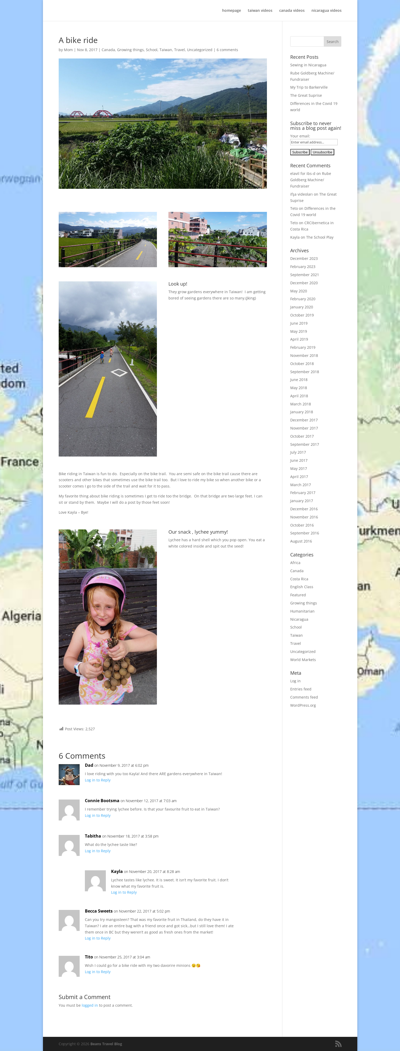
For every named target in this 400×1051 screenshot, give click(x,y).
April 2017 (299, 476)
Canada (108, 49)
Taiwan (166, 49)
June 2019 (299, 323)
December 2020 (304, 282)
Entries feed (300, 689)
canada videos (292, 11)
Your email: (300, 135)
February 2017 (302, 492)
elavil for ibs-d (302, 173)
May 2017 (298, 468)
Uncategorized (199, 49)
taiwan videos (260, 11)
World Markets (303, 659)
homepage (231, 11)
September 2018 (304, 371)
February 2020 (302, 298)
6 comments (227, 49)
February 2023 (302, 266)
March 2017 (300, 484)
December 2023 (304, 258)
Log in (295, 680)
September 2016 (304, 532)
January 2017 (301, 500)
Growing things (130, 49)
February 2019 (302, 347)
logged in (90, 1005)
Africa (295, 562)
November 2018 (304, 355)
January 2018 (301, 411)
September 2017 (304, 444)
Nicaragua (299, 619)
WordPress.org (303, 705)
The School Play (319, 237)
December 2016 (304, 508)
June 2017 (299, 460)
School (151, 49)
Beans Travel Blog (106, 1043)
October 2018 (302, 363)
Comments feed (304, 697)
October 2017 (302, 436)
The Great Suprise (306, 95)
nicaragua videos (326, 11)
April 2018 (299, 395)
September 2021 (304, 274)
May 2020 (298, 290)
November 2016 (304, 516)
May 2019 (298, 331)
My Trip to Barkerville (309, 87)
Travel (179, 49)
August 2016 (301, 541)
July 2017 (298, 452)
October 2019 (302, 315)
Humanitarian (302, 611)
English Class (301, 586)
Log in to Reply (98, 779)
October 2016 (302, 525)
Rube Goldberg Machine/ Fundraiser (310, 180)
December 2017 (304, 419)
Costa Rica (299, 578)
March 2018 (300, 403)
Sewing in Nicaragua (308, 64)
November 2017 (304, 428)
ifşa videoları (301, 194)
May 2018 (298, 387)
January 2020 (301, 306)
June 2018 (299, 379)
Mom (68, 49)
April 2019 (299, 339)
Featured (298, 594)
